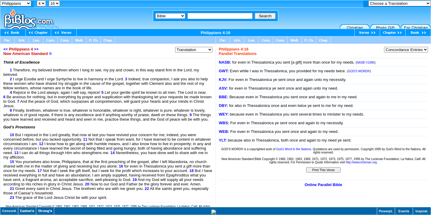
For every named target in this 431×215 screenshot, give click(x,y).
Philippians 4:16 (215, 32)
